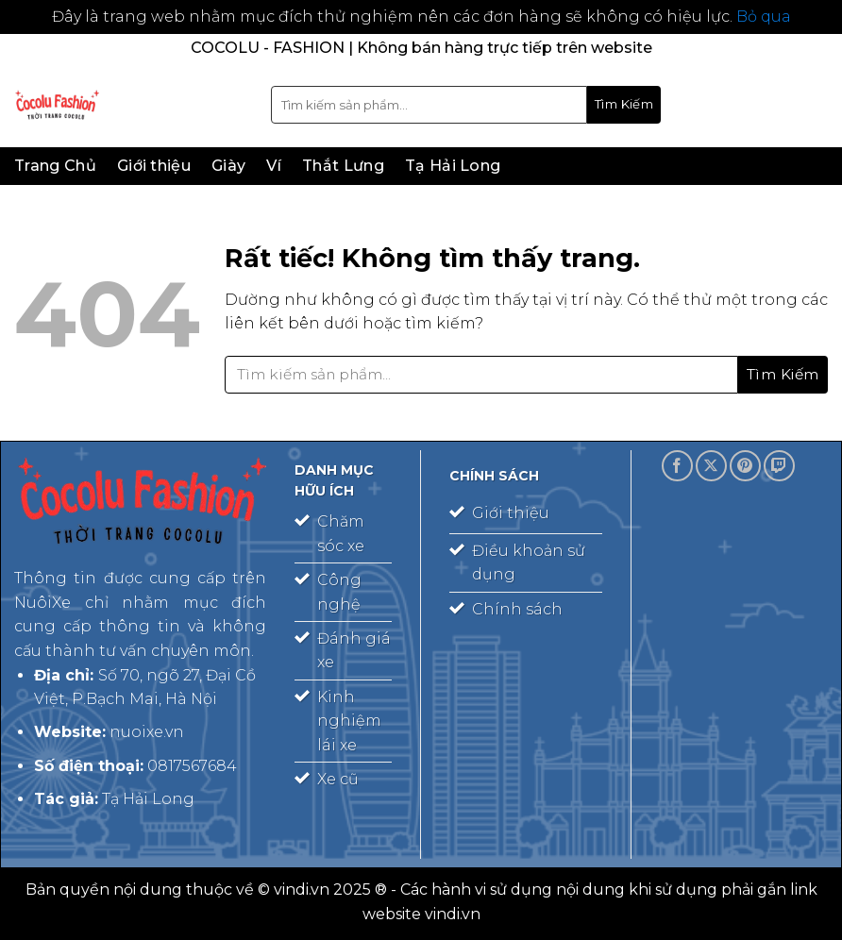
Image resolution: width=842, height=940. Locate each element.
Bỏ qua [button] (763, 16)
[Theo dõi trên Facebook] (677, 465)
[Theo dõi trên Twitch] (779, 465)
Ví (273, 166)
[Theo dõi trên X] (711, 465)
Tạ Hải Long (453, 166)
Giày (228, 166)
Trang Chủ (55, 166)
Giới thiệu (154, 166)
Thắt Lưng (343, 166)
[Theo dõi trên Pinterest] (745, 465)
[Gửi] (624, 105)
